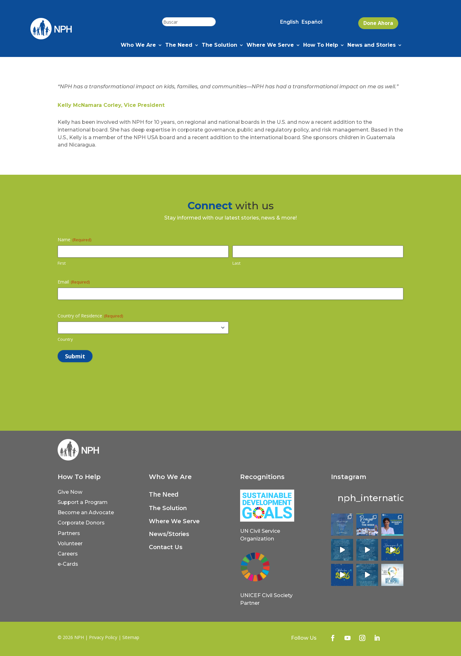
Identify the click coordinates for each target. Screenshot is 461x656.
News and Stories (371, 45)
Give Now (70, 492)
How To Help (320, 45)
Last (236, 263)
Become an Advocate (86, 512)
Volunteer (70, 543)
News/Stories (169, 534)
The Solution (219, 45)
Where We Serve (270, 45)
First (62, 263)
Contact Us (165, 547)
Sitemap (130, 637)
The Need (178, 45)
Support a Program (83, 502)
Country (65, 339)
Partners (69, 533)
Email (74, 282)
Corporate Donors (81, 523)
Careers (68, 554)
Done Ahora (378, 23)
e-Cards (68, 564)
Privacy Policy (103, 637)
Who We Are (138, 45)
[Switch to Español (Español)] (312, 23)
